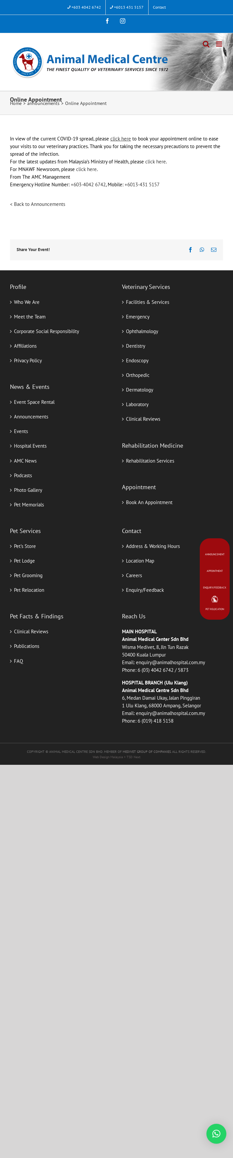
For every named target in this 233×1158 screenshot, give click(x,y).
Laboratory (137, 404)
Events (21, 431)
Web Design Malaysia (108, 757)
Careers (134, 575)
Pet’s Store (25, 546)
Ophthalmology (142, 331)
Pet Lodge (24, 561)
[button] (216, 1134)
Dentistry (135, 346)
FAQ (18, 661)
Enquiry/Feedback (145, 590)
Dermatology (139, 390)
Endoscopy (137, 360)
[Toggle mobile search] (206, 44)
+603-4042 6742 (88, 184)
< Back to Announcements (37, 204)
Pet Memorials (29, 504)
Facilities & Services (147, 302)
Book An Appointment (149, 502)
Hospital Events (30, 446)
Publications (26, 646)
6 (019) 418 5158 (156, 721)
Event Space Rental (34, 402)
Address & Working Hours (153, 546)
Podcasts (23, 475)
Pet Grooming (28, 575)
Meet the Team (30, 316)
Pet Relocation (29, 590)
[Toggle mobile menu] (219, 44)
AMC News (25, 461)
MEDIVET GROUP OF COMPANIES (147, 752)
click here (155, 161)
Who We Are (27, 302)
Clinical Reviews (143, 419)
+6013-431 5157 (142, 184)
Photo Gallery (28, 490)
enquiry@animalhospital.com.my (170, 662)
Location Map (140, 561)
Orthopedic (138, 375)
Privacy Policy (28, 360)
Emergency (138, 316)
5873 (183, 670)
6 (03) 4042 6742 (156, 670)
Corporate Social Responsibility (46, 331)
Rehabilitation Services (150, 461)
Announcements (31, 416)
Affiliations (25, 346)
